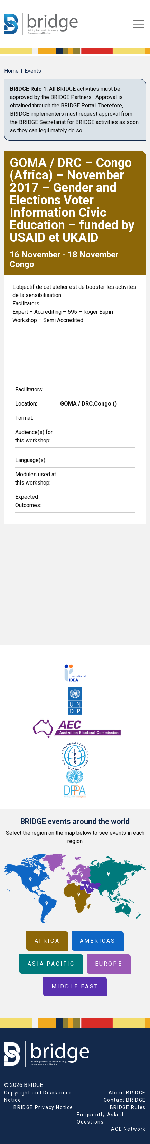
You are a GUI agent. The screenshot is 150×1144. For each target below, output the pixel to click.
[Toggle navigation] (139, 24)
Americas (98, 941)
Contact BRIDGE (125, 1100)
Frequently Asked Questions (100, 1118)
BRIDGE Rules (128, 1107)
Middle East (75, 986)
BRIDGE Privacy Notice (43, 1107)
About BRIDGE (127, 1093)
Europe (108, 963)
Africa (47, 941)
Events (33, 71)
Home (11, 71)
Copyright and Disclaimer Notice (38, 1096)
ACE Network (128, 1129)
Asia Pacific (51, 963)
